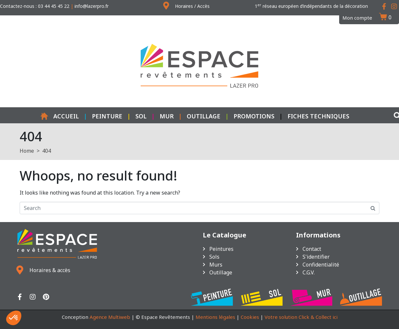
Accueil (59, 116)
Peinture (107, 116)
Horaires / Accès (192, 6)
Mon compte (357, 17)
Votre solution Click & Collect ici (301, 317)
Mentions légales (215, 317)
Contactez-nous (17, 6)
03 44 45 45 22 (53, 6)
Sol (141, 116)
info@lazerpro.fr (92, 6)
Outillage (203, 116)
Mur (167, 116)
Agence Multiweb (110, 317)
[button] (14, 318)
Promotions (254, 116)
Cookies (250, 317)
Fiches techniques (318, 116)
